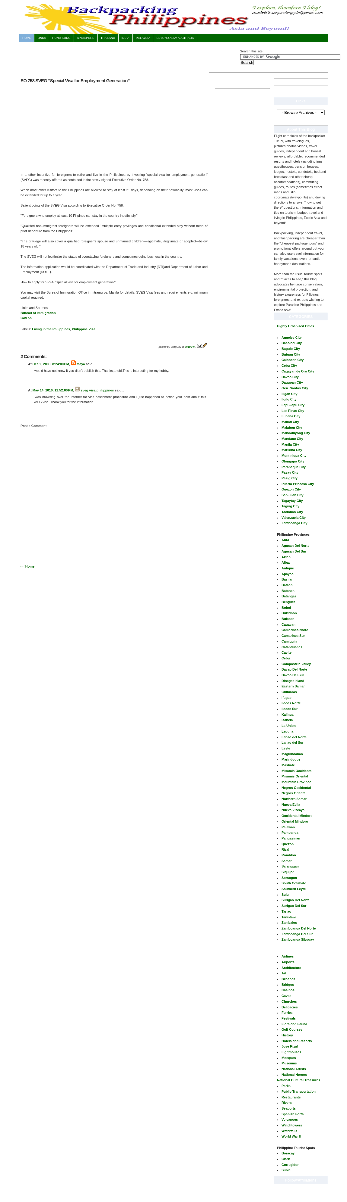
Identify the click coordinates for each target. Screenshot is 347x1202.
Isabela (287, 720)
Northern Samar (294, 799)
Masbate (288, 765)
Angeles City (292, 337)
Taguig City (290, 506)
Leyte (286, 748)
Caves (286, 996)
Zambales (289, 922)
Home (26, 37)
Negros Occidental (296, 787)
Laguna (287, 731)
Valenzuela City (294, 517)
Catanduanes (292, 647)
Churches (289, 1001)
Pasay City (290, 472)
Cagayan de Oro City (298, 371)
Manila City (290, 444)
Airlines (288, 956)
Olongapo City (293, 461)
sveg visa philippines (97, 390)
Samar (287, 861)
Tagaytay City (292, 501)
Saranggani (291, 866)
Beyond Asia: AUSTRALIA (175, 37)
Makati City (290, 422)
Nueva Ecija (291, 804)
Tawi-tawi (289, 917)
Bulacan (288, 619)
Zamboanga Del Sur (297, 934)
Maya (81, 364)
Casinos (288, 990)
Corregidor (290, 1164)
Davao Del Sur (293, 675)
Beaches (288, 979)
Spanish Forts (293, 1114)
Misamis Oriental (295, 776)
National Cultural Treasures (298, 1080)
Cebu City (289, 365)
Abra (285, 540)
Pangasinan (291, 838)
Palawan (288, 827)
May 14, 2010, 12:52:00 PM (53, 390)
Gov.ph (26, 318)
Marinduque (291, 759)
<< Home (27, 566)
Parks (286, 1086)
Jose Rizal (290, 1046)
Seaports (289, 1108)
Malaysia (143, 37)
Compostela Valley (296, 664)
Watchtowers (292, 1125)
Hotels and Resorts (297, 1041)
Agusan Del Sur (294, 551)
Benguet (288, 602)
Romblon (289, 855)
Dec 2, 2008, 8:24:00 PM (51, 364)
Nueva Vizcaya (293, 810)
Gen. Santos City (295, 388)
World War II (291, 1136)
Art (284, 973)
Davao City (290, 377)
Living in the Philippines (51, 329)
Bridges (288, 984)
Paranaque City (294, 467)
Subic (286, 1170)
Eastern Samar (293, 686)
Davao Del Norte (294, 669)
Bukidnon (289, 613)
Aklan (286, 557)
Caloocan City (293, 360)
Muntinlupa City (294, 455)
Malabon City (292, 427)
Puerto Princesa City (298, 484)
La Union (289, 725)
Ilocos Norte (291, 703)
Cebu (286, 658)
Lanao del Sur (293, 742)
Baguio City (291, 348)
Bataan (287, 585)
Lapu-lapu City (293, 405)
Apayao (288, 574)
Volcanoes (290, 1119)
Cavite (286, 652)
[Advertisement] (129, 56)
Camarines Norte (295, 630)
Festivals (289, 1018)
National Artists (294, 1069)
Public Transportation (299, 1091)
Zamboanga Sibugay (298, 939)
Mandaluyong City (296, 433)
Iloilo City (289, 399)
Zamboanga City (294, 523)
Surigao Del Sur (294, 906)
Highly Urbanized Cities (295, 326)
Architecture (291, 968)
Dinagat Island (293, 681)
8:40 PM (190, 346)
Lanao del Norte (294, 737)
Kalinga (288, 714)
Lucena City (291, 416)
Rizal (285, 849)
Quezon (288, 844)
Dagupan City (292, 382)
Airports (288, 962)
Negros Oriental (294, 793)
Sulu (285, 894)
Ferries (287, 1012)
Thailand (108, 37)
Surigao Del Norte (296, 900)
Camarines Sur (293, 635)
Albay (286, 562)
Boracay (288, 1153)
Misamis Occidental (297, 771)
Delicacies (290, 1007)
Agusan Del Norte (295, 545)
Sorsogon (289, 878)
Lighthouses (291, 1052)
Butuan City (291, 354)
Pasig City (290, 478)
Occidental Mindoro (297, 815)
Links (41, 37)
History (287, 1035)
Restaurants (291, 1097)
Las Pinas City (293, 411)
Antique (288, 568)
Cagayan (288, 624)
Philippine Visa (83, 329)
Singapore (85, 37)
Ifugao (286, 697)
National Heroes (294, 1074)
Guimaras (289, 692)
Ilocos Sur (290, 709)
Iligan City (290, 394)
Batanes (288, 591)
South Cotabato (294, 883)
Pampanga (290, 832)
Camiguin (289, 641)
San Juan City (293, 495)
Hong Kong (61, 37)
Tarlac (286, 911)
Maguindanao (292, 754)
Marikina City (292, 450)
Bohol (286, 607)
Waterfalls (289, 1131)
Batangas (289, 596)
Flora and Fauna (294, 1024)
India (125, 37)
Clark (286, 1159)
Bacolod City (292, 343)
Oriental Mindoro (295, 821)
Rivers (287, 1102)
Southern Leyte (294, 889)
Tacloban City (292, 512)
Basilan (287, 579)
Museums (289, 1063)
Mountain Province (296, 782)
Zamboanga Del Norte (299, 928)
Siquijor (288, 872)
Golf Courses (292, 1029)
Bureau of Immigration (38, 313)
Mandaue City (292, 439)
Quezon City (291, 489)
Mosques (289, 1058)
